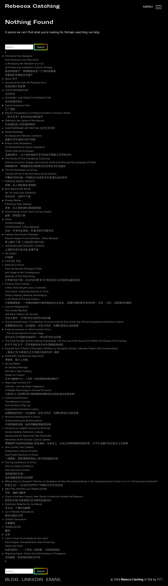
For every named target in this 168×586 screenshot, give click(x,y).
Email (53, 580)
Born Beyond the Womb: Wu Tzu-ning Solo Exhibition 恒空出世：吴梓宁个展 (20, 192)
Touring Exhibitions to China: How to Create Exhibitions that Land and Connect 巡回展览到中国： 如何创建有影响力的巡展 (21, 470)
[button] (152, 7)
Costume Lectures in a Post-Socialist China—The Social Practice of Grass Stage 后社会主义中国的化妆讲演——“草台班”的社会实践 (33, 333)
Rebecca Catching (32, 6)
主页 (7, 534)
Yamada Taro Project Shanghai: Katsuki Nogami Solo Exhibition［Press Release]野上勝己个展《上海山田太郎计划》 (31, 238)
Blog (11, 580)
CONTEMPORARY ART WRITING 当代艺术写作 (30, 128)
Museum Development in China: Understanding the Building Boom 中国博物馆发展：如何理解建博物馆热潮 (28, 420)
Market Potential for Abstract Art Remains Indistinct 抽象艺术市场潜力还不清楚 (23, 135)
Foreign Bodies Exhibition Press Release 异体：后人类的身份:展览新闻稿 (23, 204)
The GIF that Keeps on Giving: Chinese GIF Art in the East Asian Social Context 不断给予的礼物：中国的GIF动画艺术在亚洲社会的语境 (36, 173)
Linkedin (32, 580)
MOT (160, 579)
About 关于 (11, 78)
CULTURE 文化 (13, 261)
